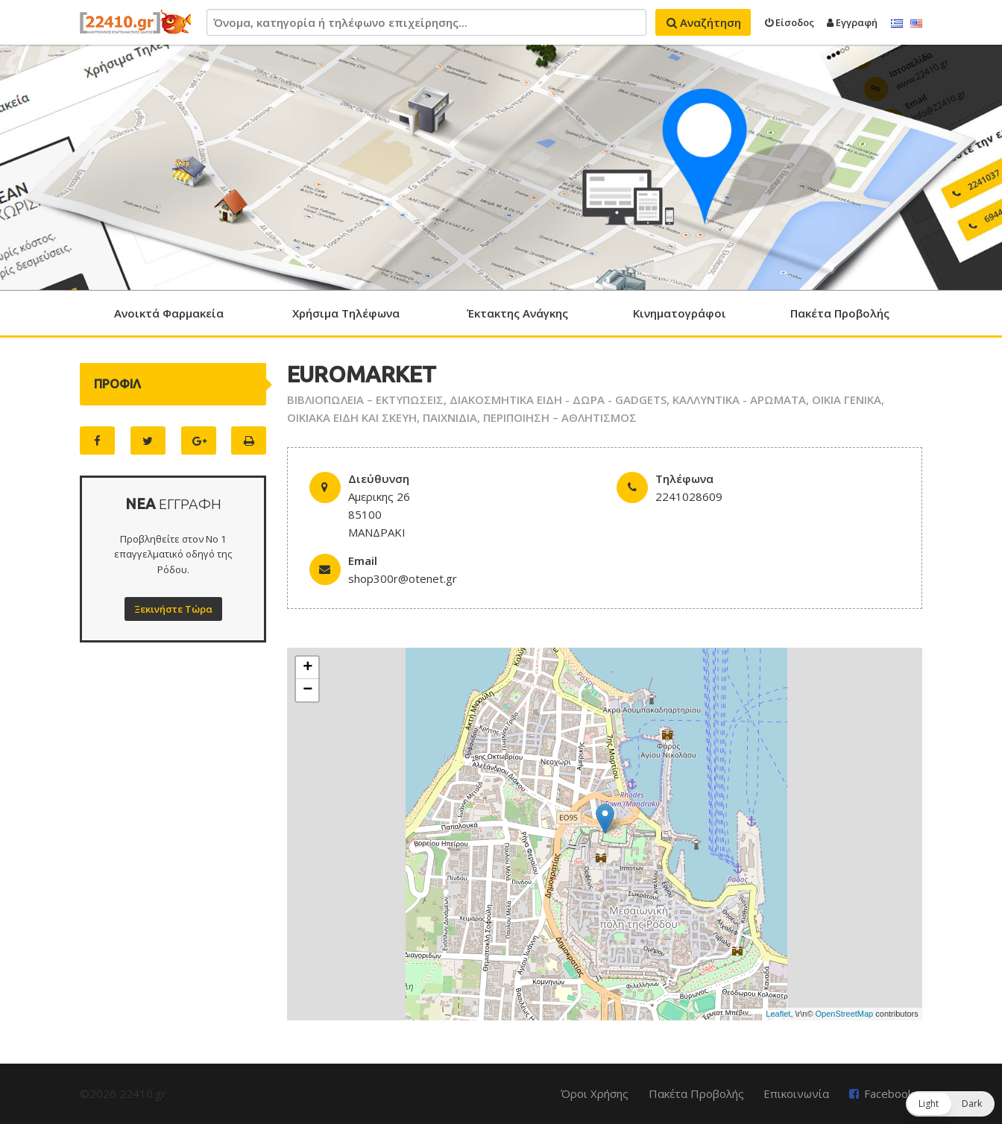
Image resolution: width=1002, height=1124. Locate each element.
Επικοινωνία (796, 1093)
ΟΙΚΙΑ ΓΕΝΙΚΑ (846, 399)
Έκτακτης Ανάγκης (517, 313)
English (916, 24)
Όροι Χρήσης (594, 1093)
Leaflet (778, 1013)
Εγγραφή (852, 22)
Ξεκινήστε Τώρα (173, 609)
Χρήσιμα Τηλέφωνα (346, 313)
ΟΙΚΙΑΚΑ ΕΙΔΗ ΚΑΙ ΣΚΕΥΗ (352, 417)
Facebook (888, 1093)
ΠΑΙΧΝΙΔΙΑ (450, 417)
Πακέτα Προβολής (839, 313)
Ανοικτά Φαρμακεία (169, 313)
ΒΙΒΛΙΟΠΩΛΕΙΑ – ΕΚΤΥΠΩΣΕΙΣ (365, 399)
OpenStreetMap (845, 1013)
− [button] (307, 690)
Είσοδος (789, 22)
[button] (950, 1104)
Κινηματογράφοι (679, 313)
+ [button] (307, 668)
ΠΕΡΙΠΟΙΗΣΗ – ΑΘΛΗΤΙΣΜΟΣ (560, 417)
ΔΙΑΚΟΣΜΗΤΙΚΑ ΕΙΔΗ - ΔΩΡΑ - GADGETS (558, 399)
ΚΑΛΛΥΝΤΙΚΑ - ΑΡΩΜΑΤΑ (739, 399)
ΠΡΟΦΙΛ (117, 384)
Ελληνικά (897, 24)
